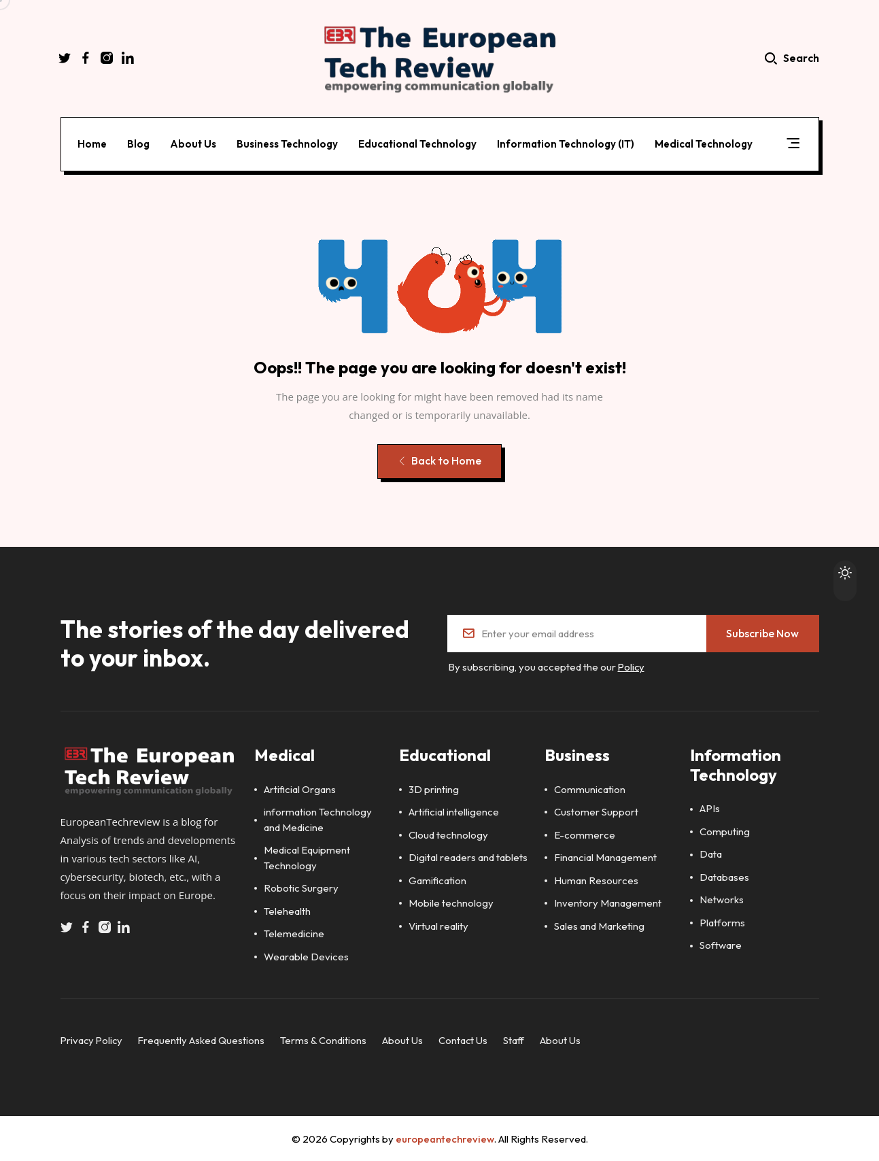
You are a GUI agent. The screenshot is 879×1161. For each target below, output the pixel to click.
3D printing (434, 787)
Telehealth (287, 909)
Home (92, 142)
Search (792, 59)
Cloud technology (448, 833)
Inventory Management (607, 901)
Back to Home (438, 461)
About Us (194, 142)
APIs (710, 807)
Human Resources (596, 879)
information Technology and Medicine (318, 818)
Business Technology (288, 142)
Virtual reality (438, 924)
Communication (589, 787)
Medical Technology (704, 142)
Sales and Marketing (599, 924)
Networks (722, 898)
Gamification (437, 879)
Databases (724, 875)
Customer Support (596, 810)
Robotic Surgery (301, 886)
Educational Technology (418, 142)
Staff (517, 1038)
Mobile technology (451, 901)
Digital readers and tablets (468, 855)
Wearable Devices (306, 955)
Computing (725, 830)
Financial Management (605, 855)
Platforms (722, 921)
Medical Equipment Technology (307, 856)
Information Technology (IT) (566, 142)
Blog (139, 142)
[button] (793, 145)
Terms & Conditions (326, 1038)
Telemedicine (294, 932)
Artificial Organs (300, 787)
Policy (632, 666)
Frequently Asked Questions (204, 1038)
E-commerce (584, 833)
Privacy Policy (93, 1038)
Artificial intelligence (454, 810)
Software (721, 943)
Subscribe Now (762, 632)
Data (711, 852)
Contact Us (467, 1038)
